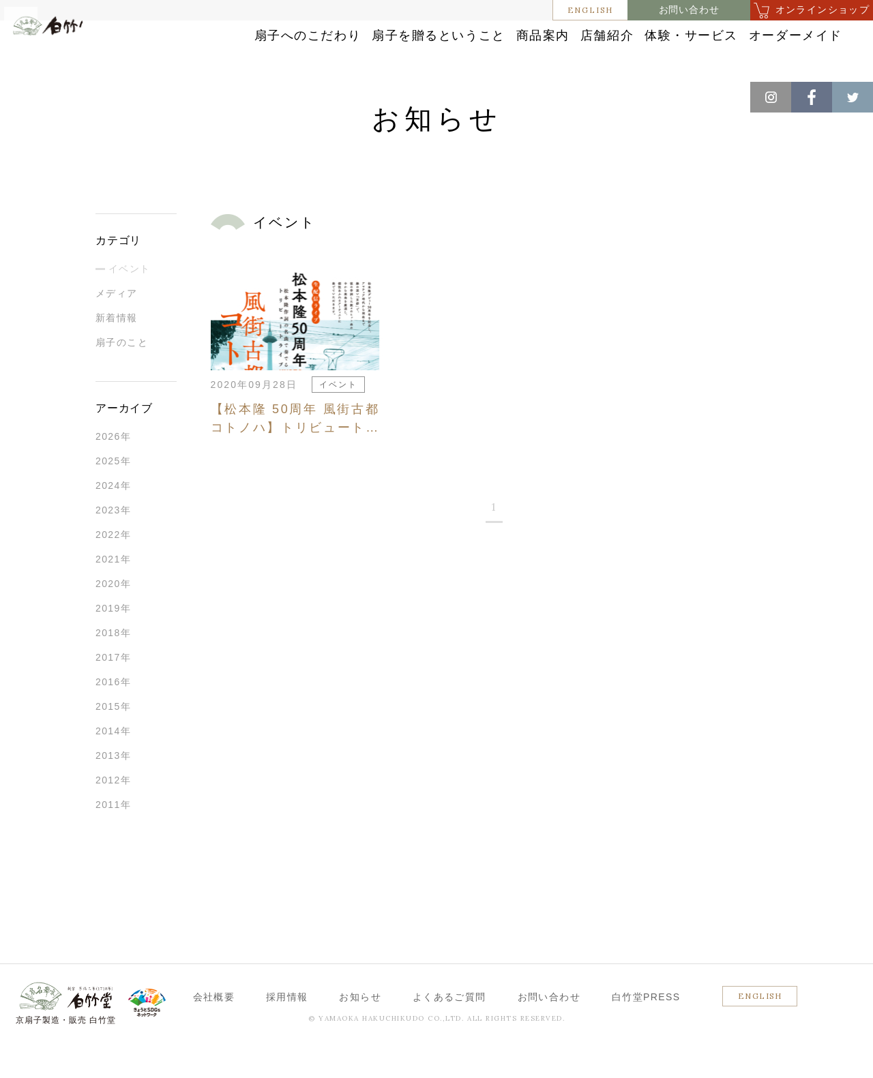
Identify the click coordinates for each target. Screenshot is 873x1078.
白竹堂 (71, 56)
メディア (116, 325)
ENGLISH (590, 10)
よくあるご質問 (449, 1028)
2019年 (113, 640)
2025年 (113, 493)
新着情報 (116, 349)
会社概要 (214, 1028)
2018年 (113, 664)
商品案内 (563, 36)
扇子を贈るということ (436, 36)
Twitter (852, 97)
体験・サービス (766, 36)
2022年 (113, 566)
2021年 (113, 591)
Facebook (811, 97)
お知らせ (82, 95)
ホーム (33, 95)
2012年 (113, 812)
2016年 (113, 713)
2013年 (113, 787)
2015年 (113, 738)
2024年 (113, 517)
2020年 (113, 615)
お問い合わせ (689, 10)
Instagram (770, 97)
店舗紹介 (656, 36)
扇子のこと (121, 374)
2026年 (113, 468)
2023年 (113, 542)
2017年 (113, 689)
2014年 (113, 763)
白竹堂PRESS (646, 1028)
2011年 (113, 836)
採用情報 (287, 1028)
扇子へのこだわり (285, 36)
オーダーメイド (766, 63)
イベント (129, 300)
